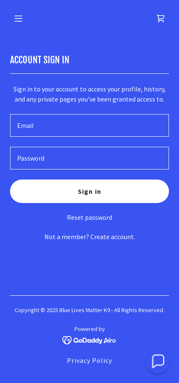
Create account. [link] (112, 236)
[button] (28, 18)
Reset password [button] (89, 217)
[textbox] (89, 125)
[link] (160, 18)
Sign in (89, 191)
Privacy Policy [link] (89, 360)
